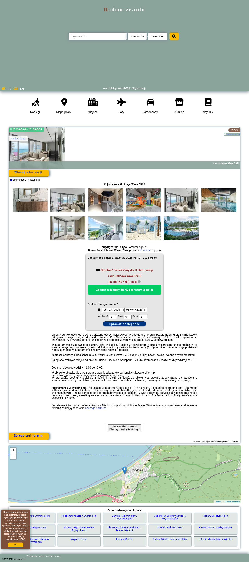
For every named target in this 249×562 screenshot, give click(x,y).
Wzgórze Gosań (79, 539)
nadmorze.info (124, 9)
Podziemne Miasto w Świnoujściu (79, 516)
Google (22, 515)
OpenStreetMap (232, 502)
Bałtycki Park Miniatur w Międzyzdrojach (124, 517)
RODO (22, 539)
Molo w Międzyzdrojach (33, 527)
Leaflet (218, 502)
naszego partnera (95, 408)
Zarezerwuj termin (28, 435)
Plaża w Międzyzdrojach (215, 516)
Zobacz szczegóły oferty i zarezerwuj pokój (124, 290)
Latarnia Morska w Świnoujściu (34, 516)
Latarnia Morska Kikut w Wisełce (215, 539)
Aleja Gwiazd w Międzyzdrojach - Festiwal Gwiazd (124, 529)
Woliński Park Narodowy (169, 527)
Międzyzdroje (17, 138)
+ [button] (13, 450)
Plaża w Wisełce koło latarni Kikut (170, 539)
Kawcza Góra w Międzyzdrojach (215, 527)
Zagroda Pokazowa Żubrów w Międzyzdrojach (33, 540)
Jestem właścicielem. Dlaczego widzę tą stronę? (124, 428)
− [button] (13, 456)
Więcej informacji (28, 172)
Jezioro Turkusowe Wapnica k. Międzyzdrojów (170, 517)
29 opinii (144, 250)
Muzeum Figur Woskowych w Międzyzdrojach (79, 529)
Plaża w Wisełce (124, 539)
